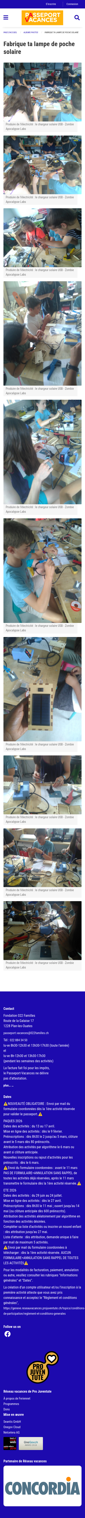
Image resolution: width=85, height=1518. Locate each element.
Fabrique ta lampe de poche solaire (62, 32)
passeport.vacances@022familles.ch (26, 1033)
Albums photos (31, 32)
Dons (6, 1409)
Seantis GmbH (12, 1422)
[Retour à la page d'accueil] (42, 17)
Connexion (72, 4)
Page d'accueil (10, 32)
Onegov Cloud (11, 1427)
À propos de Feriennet (16, 1398)
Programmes (11, 1404)
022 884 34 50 (18, 1040)
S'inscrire (51, 4)
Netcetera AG (11, 1432)
